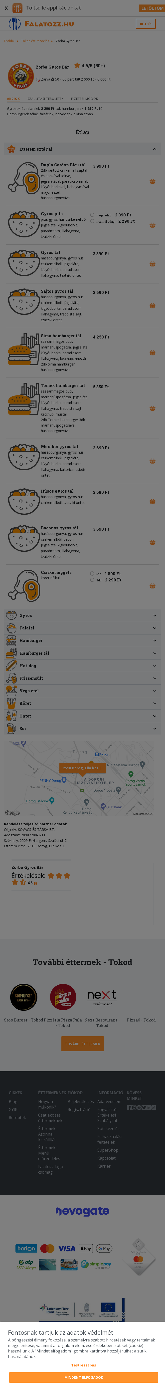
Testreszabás (83, 1365)
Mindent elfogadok (83, 1377)
